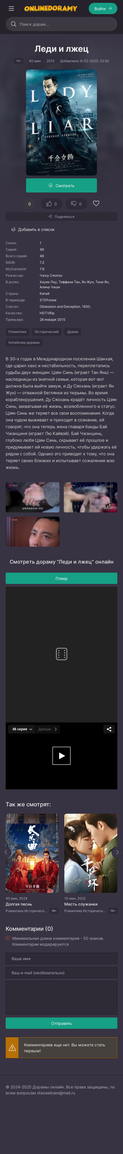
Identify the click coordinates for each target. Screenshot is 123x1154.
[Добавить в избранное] (96, 204)
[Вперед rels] (117, 852)
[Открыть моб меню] (11, 8)
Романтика (17, 332)
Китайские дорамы (24, 342)
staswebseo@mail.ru (56, 1092)
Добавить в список (36, 229)
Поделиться (65, 217)
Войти (99, 8)
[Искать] (13, 24)
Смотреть (65, 185)
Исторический (47, 332)
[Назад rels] (5, 852)
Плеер (62, 578)
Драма (72, 332)
